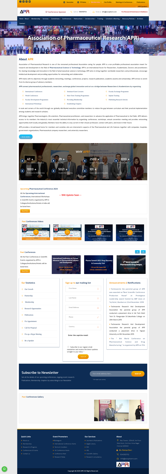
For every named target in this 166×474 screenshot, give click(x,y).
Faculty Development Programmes (36, 99)
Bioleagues (57, 440)
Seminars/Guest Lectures (75, 91)
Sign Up (83, 357)
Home (21, 19)
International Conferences (33, 91)
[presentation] (82, 342)
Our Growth (29, 289)
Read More (26, 137)
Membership (95, 2)
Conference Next (59, 454)
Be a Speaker (29, 340)
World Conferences (31, 95)
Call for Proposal (31, 327)
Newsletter (69, 2)
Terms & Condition (60, 447)
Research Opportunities (33, 308)
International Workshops (33, 103)
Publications (141, 2)
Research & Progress (29, 447)
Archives (140, 19)
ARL (87, 450)
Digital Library (90, 444)
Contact (22, 23)
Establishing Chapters (74, 103)
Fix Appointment (31, 321)
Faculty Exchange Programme (119, 91)
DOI (87, 447)
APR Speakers (142, 6)
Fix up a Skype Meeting (33, 334)
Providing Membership (74, 99)
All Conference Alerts (61, 450)
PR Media (82, 2)
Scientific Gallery (91, 454)
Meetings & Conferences (124, 2)
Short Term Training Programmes (78, 95)
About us (25, 440)
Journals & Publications (93, 440)
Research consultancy (93, 457)
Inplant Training (114, 95)
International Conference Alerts (64, 444)
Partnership (29, 295)
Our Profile (107, 2)
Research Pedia (59, 457)
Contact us (25, 454)
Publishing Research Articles (118, 99)
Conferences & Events (29, 450)
